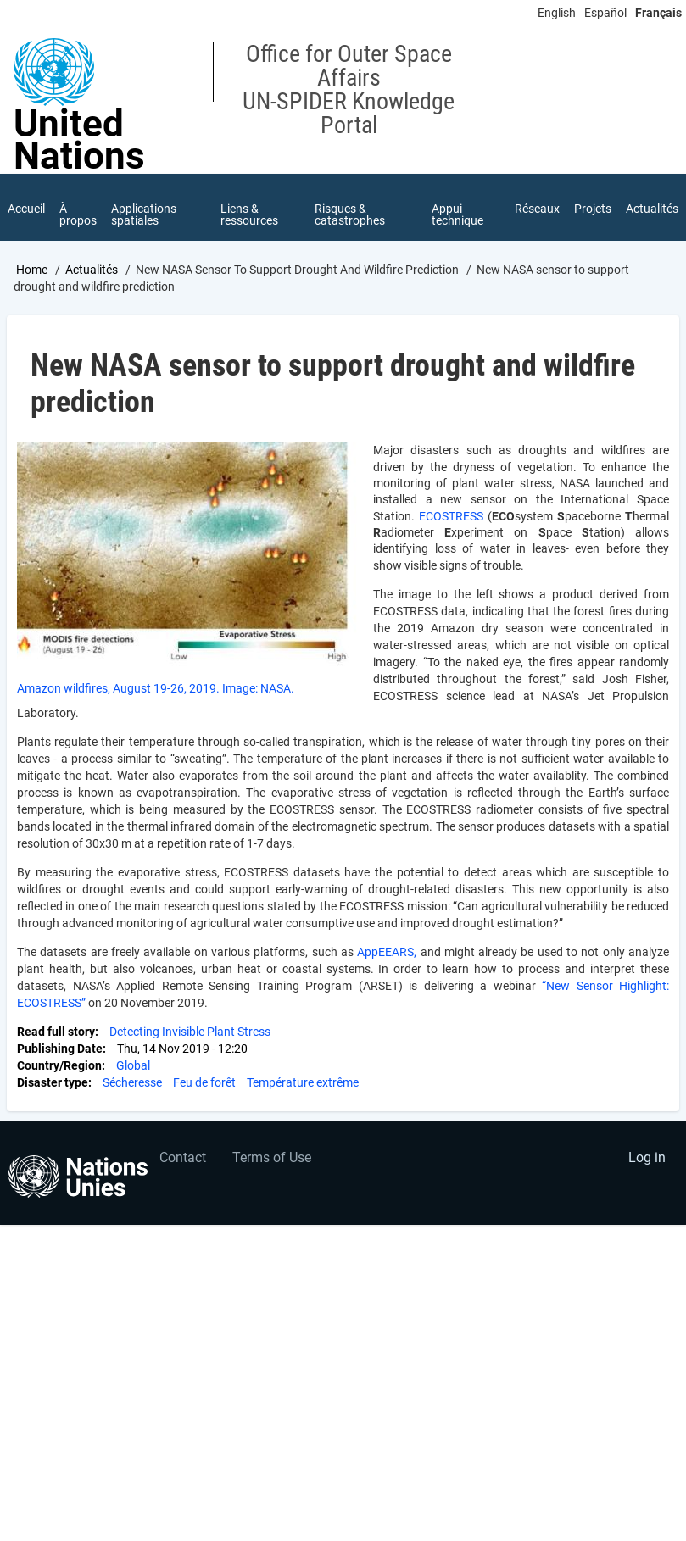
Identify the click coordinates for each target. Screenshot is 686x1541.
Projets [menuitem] (592, 208)
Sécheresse (132, 1083)
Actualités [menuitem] (652, 208)
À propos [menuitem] (79, 214)
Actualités (91, 270)
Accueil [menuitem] (26, 208)
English (557, 12)
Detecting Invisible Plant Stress (189, 1032)
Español (605, 12)
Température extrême (303, 1083)
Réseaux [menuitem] (535, 208)
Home (31, 270)
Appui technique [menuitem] (456, 214)
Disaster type (52, 1083)
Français (658, 12)
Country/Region (59, 1066)
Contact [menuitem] (182, 1158)
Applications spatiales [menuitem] (145, 214)
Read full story (56, 1032)
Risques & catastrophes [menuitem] (350, 214)
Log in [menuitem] (647, 1158)
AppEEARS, (388, 953)
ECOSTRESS (453, 517)
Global (133, 1066)
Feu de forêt (204, 1083)
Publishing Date (60, 1049)
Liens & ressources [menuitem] (249, 214)
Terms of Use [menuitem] (271, 1158)
